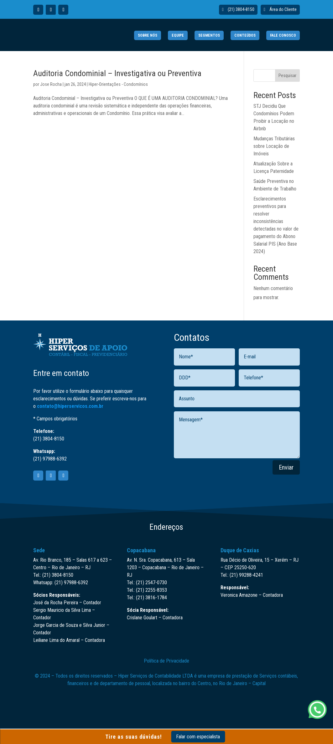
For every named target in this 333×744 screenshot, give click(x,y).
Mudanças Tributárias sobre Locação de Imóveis (274, 146)
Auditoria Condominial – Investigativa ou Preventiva (117, 73)
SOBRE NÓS (147, 35)
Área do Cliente (283, 9)
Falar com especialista (198, 737)
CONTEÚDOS (245, 35)
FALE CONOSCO (283, 35)
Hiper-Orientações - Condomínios (118, 84)
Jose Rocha (51, 84)
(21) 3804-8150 (241, 9)
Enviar (286, 467)
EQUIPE (178, 35)
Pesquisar (287, 75)
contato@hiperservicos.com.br (70, 406)
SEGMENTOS (209, 35)
